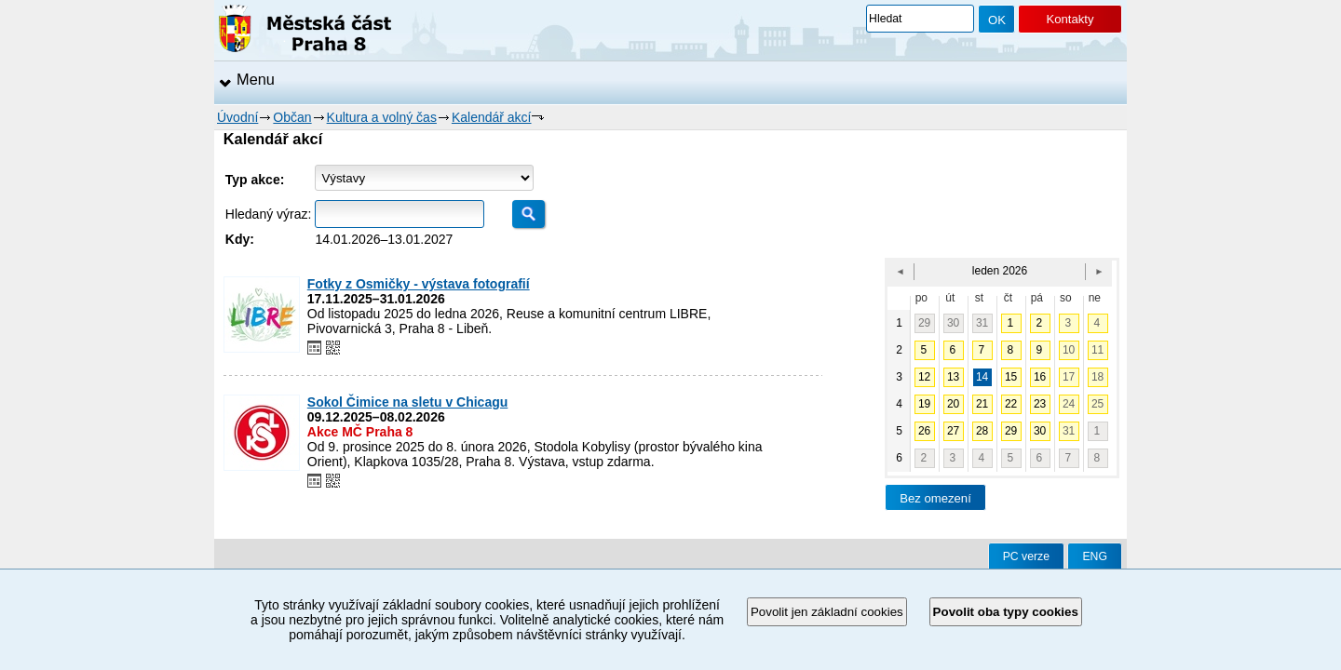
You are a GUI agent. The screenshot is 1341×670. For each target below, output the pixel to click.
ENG (1094, 556)
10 (1069, 349)
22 (1011, 403)
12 (924, 376)
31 (982, 322)
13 (953, 376)
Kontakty (1069, 19)
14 (982, 376)
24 (1069, 403)
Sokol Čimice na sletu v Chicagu (407, 402)
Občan (292, 117)
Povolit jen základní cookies (827, 612)
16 (1040, 376)
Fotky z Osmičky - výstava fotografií (418, 283)
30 (953, 322)
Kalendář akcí (492, 117)
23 (1040, 403)
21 (982, 403)
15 (1011, 376)
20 (953, 403)
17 (1069, 376)
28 (982, 430)
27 (953, 430)
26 (924, 430)
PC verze (1026, 556)
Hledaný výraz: (268, 214)
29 (924, 322)
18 (1097, 376)
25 (1097, 403)
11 (1097, 349)
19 (924, 403)
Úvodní (237, 117)
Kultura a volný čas (382, 117)
